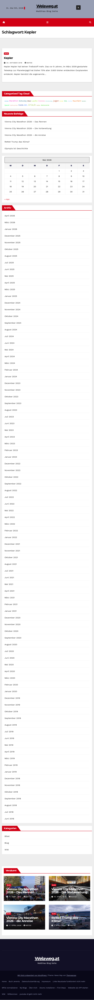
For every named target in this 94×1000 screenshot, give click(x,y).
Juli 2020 (9, 651)
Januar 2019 (11, 772)
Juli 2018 (9, 812)
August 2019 (11, 725)
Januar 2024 (11, 376)
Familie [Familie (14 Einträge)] (70, 101)
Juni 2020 (10, 658)
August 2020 (11, 644)
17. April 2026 (15, 925)
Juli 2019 (9, 732)
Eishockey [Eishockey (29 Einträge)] (23, 101)
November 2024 (12, 309)
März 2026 (10, 222)
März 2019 (10, 758)
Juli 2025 (9, 263)
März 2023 (10, 443)
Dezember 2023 (12, 383)
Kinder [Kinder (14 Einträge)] (61, 101)
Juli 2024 (9, 336)
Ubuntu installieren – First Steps (52, 988)
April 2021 (9, 591)
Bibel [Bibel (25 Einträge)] (29, 101)
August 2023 (11, 410)
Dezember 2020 (12, 618)
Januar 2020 (11, 691)
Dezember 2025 (12, 236)
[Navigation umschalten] (47, 22)
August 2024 (11, 330)
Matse (28, 63)
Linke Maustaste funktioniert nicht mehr (69, 982)
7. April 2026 (60, 925)
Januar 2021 (11, 611)
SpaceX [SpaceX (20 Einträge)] (7, 105)
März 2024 (10, 363)
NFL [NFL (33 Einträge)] (26, 105)
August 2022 (11, 490)
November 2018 (12, 785)
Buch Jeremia (14, 982)
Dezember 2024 (12, 303)
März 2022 (10, 524)
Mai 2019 (9, 745)
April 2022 (10, 517)
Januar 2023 (11, 457)
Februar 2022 (11, 531)
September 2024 (13, 323)
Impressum (46, 982)
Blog (6, 53)
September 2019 (13, 718)
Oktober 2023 (11, 397)
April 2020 (10, 671)
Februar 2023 (11, 450)
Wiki (7, 850)
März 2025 (10, 289)
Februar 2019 (11, 765)
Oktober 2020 (11, 631)
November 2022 (12, 470)
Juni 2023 (9, 423)
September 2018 (13, 798)
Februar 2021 (11, 604)
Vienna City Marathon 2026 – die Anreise (25, 135)
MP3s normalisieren (10, 988)
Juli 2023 (9, 417)
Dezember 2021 (12, 544)
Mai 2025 (9, 276)
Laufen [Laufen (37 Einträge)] (35, 101)
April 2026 (10, 216)
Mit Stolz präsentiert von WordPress (32, 975)
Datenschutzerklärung (31, 982)
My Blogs (23, 988)
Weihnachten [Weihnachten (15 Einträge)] (14, 105)
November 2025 (12, 242)
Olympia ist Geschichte (16, 148)
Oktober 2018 (11, 792)
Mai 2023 (9, 430)
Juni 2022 (9, 504)
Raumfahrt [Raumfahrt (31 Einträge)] (77, 101)
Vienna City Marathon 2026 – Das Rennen (26, 122)
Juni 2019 (9, 738)
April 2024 (10, 356)
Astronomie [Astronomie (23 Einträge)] (45, 105)
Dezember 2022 (12, 464)
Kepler (8, 58)
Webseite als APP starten (78, 988)
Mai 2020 (9, 665)
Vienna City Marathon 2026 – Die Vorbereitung (28, 128)
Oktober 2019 (11, 711)
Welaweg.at (47, 6)
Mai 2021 (9, 584)
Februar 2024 (11, 370)
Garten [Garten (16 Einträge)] (84, 101)
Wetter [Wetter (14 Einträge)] (38, 105)
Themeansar (71, 975)
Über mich (33, 988)
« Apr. (7, 199)
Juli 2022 (9, 497)
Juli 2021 (9, 571)
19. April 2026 (15, 897)
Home (4, 982)
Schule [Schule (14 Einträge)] (6, 101)
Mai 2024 (9, 350)
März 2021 (10, 598)
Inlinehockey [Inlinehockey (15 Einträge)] (49, 101)
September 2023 (13, 403)
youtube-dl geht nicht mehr (31, 994)
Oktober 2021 (11, 557)
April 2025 (10, 283)
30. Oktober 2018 (14, 63)
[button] (90, 22)
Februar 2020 (11, 685)
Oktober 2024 (11, 316)
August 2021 (11, 564)
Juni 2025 (9, 269)
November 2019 (12, 705)
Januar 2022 (11, 537)
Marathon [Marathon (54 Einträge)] (13, 101)
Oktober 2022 (11, 477)
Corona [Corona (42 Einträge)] (41, 101)
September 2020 (13, 638)
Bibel (7, 836)
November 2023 (12, 390)
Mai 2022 (9, 510)
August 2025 (11, 256)
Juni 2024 (9, 343)
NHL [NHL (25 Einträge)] (65, 101)
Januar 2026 (11, 229)
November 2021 (12, 551)
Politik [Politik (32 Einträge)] (21, 105)
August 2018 (11, 805)
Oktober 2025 (11, 249)
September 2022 (13, 484)
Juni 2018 (9, 819)
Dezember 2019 (12, 698)
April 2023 (10, 437)
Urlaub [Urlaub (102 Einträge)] (32, 105)
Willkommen (12, 994)
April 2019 (10, 752)
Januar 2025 (11, 296)
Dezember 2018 (12, 778)
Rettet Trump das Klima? (17, 142)
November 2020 (12, 624)
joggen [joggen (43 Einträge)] (56, 101)
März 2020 (10, 678)
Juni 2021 (9, 577)
